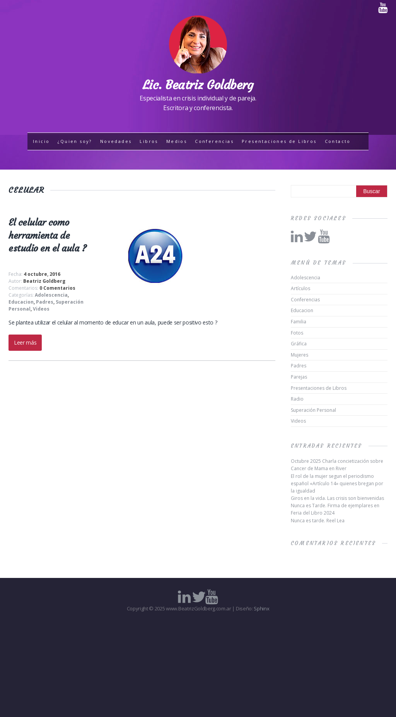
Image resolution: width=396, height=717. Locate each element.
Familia (298, 321)
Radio (297, 399)
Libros (149, 141)
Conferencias (214, 141)
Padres (44, 302)
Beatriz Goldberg (44, 281)
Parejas (299, 377)
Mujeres (299, 355)
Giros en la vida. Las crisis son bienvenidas (337, 498)
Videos (41, 309)
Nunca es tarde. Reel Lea (318, 520)
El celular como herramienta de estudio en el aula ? (47, 235)
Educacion (21, 302)
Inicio (41, 141)
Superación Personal (313, 410)
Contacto (338, 141)
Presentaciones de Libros (279, 141)
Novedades (116, 141)
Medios (176, 141)
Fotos (297, 333)
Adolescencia (51, 295)
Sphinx (261, 608)
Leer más (25, 342)
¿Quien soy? (75, 141)
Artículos (300, 288)
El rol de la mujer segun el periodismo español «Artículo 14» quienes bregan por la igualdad (337, 483)
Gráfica (299, 343)
